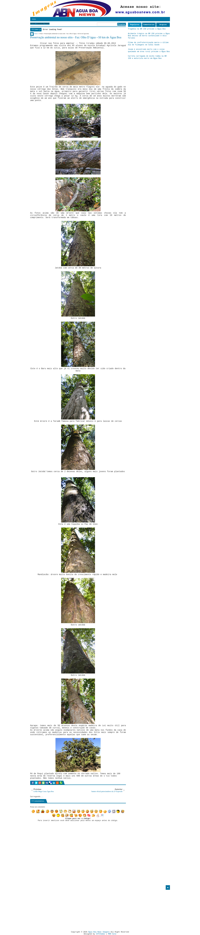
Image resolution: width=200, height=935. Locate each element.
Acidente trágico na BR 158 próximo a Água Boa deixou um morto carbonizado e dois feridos (149, 36)
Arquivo (163, 25)
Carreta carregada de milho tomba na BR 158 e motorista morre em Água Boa (147, 57)
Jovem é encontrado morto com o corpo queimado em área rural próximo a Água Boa (149, 50)
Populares (134, 25)
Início (34, 19)
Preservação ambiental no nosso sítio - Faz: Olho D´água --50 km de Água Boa (75, 37)
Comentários (148, 25)
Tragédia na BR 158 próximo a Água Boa (147, 29)
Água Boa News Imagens (99, 932)
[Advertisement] (54, 909)
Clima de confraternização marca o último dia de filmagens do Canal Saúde (148, 44)
